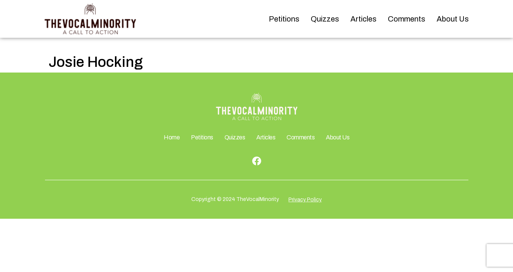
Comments (406, 19)
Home (172, 137)
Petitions (284, 19)
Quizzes (325, 19)
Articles (363, 19)
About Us (453, 19)
